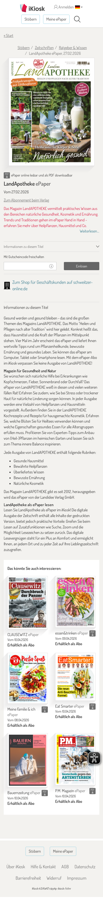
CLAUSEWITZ (23, 634)
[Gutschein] (25, 266)
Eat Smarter (69, 706)
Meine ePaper (56, 19)
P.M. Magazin (70, 790)
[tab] (51, 257)
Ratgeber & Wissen (73, 47)
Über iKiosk (15, 866)
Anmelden (64, 6)
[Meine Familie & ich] (27, 678)
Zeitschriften (44, 47)
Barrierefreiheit (28, 878)
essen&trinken (71, 633)
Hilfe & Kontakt (43, 866)
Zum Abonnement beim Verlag (26, 200)
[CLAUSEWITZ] (27, 602)
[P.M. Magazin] (75, 759)
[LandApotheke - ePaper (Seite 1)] (52, 112)
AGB (65, 866)
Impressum (76, 878)
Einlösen (81, 266)
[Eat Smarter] (75, 677)
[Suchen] (77, 19)
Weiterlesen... (89, 231)
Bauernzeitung (23, 792)
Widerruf (54, 878)
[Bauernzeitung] (27, 760)
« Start (8, 35)
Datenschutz (85, 866)
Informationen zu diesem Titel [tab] (23, 246)
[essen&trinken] (75, 602)
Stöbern (31, 19)
